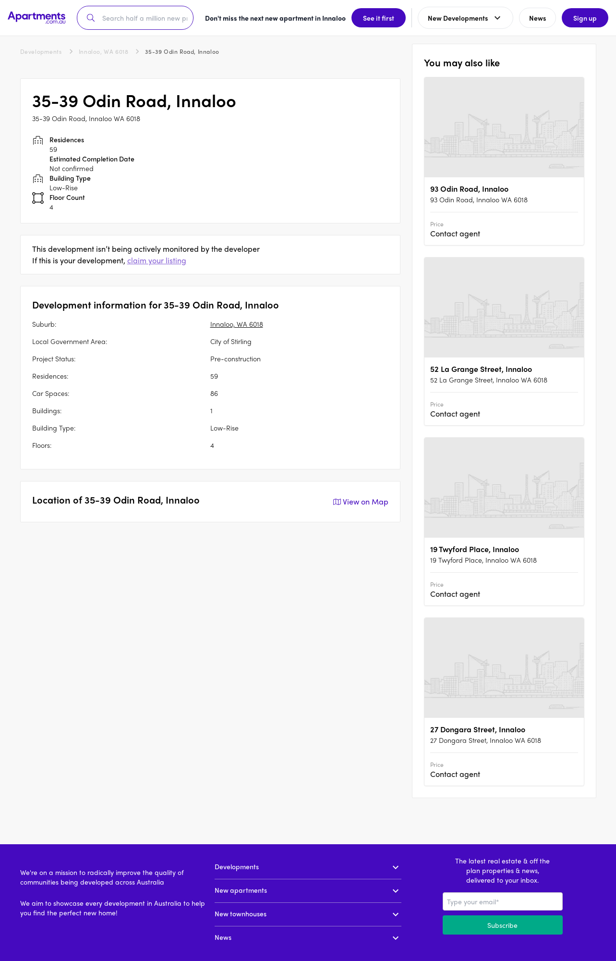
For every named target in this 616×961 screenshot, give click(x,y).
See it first (378, 18)
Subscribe (502, 925)
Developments (41, 51)
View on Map (359, 501)
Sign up (585, 18)
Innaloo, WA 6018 (104, 51)
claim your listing (156, 260)
